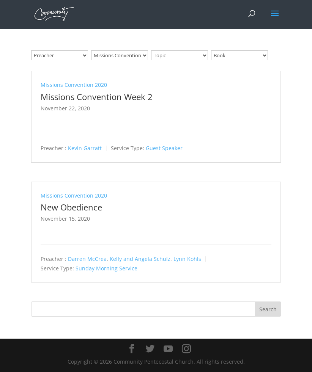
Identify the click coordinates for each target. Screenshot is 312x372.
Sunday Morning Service (106, 268)
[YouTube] (168, 349)
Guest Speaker (164, 148)
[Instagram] (186, 349)
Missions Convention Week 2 (97, 96)
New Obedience (71, 207)
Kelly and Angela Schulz (140, 258)
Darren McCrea (87, 258)
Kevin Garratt (85, 148)
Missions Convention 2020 (74, 84)
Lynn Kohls (187, 258)
